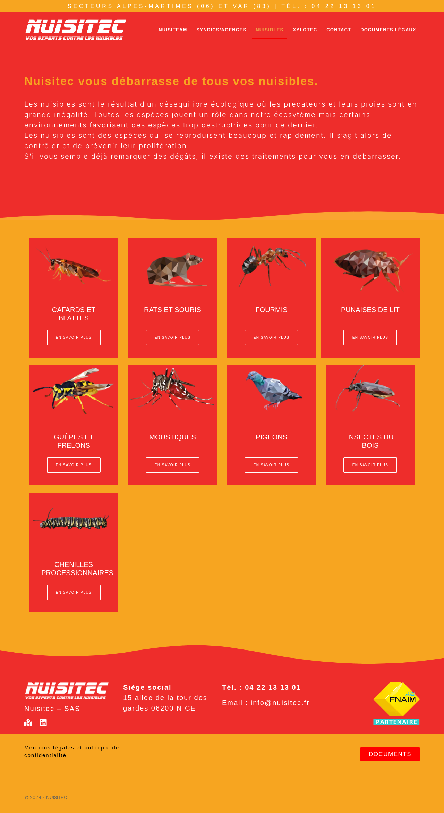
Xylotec (305, 29)
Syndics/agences (222, 29)
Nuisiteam (173, 29)
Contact (338, 29)
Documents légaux (388, 29)
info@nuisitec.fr (280, 702)
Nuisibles (269, 29)
